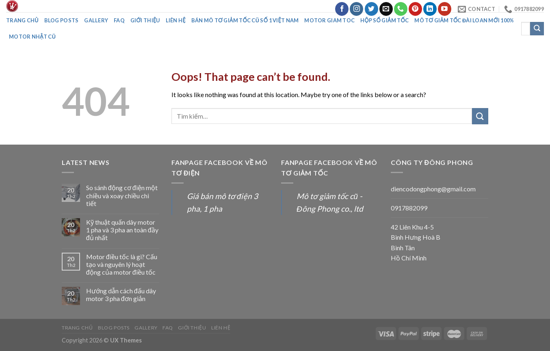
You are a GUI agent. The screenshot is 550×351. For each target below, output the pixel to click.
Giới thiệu (145, 20)
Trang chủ (22, 20)
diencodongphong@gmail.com (433, 189)
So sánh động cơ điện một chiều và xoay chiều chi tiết (122, 195)
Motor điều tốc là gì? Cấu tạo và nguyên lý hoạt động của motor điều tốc (121, 264)
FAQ (119, 20)
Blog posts (61, 20)
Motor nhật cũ (32, 36)
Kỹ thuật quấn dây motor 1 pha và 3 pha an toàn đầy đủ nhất (122, 229)
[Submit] (480, 116)
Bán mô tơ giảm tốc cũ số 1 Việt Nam (245, 20)
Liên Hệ (176, 20)
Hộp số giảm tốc (384, 20)
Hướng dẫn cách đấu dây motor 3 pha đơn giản (121, 294)
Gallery (96, 20)
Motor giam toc (329, 20)
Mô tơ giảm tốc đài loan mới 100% (464, 20)
